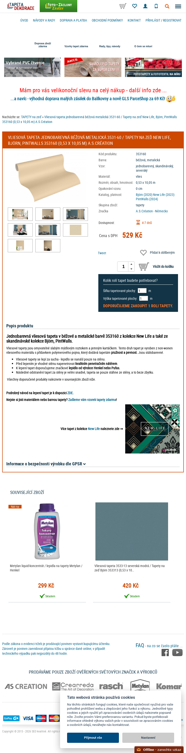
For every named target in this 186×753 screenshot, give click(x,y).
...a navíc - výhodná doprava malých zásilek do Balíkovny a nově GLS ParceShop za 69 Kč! (87, 98)
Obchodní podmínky (107, 20)
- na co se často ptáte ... (159, 645)
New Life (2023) (163, 194)
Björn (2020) (144, 194)
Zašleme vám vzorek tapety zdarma (92, 399)
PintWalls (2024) (147, 199)
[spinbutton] (123, 266)
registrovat (172, 20)
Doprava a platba (73, 20)
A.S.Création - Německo (152, 211)
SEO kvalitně (39, 731)
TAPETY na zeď (31, 117)
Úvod (24, 20)
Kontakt (134, 20)
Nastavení (148, 737)
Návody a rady (44, 20)
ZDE (70, 393)
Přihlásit (153, 20)
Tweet (102, 253)
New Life (94, 428)
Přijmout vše (93, 737)
